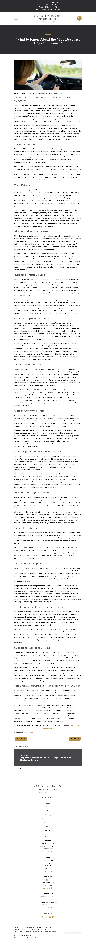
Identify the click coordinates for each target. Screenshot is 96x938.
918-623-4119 (48, 869)
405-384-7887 (48, 885)
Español (48, 827)
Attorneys (48, 815)
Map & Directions (48, 852)
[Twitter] (46, 917)
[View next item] (23, 769)
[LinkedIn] (53, 917)
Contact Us (48, 831)
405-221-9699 (48, 905)
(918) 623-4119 (50, 7)
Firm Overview (48, 811)
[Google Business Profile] (50, 917)
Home (48, 807)
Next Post (75, 739)
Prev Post (21, 739)
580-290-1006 (48, 849)
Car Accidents (29, 733)
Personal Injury (48, 819)
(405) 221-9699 (54, 9)
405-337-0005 (48, 798)
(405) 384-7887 (52, 5)
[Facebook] (43, 917)
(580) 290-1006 (53, 2)
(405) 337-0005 (63, 725)
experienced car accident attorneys (27, 708)
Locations (48, 823)
